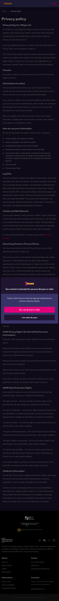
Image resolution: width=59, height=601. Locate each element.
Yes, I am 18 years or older (29, 310)
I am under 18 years (29, 317)
